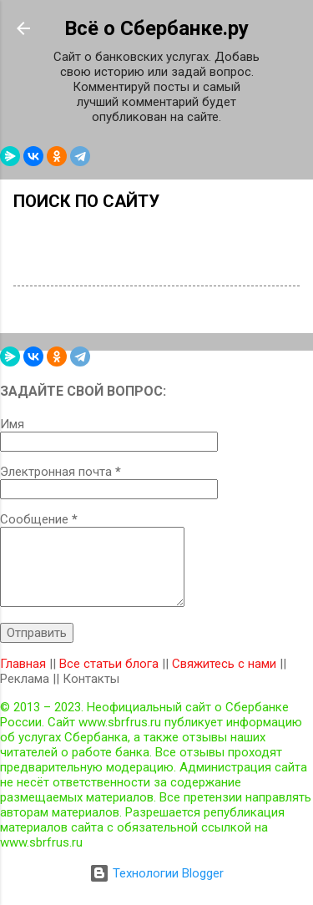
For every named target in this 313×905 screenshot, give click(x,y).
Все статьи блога (109, 663)
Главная (23, 663)
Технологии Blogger (156, 873)
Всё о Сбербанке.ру (156, 28)
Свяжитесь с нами (224, 663)
